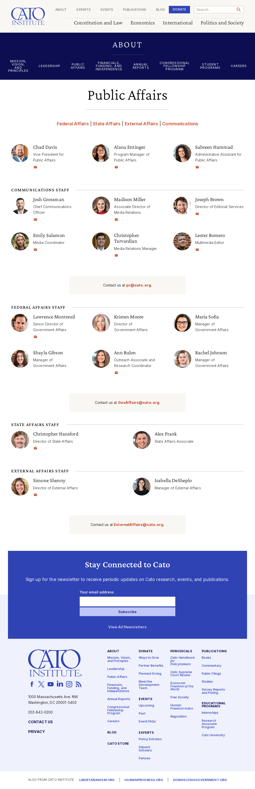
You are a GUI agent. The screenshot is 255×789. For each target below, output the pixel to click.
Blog (160, 9)
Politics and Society (222, 23)
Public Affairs (78, 66)
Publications (134, 9)
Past (142, 713)
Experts (83, 9)
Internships (210, 713)
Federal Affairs (73, 123)
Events (107, 9)
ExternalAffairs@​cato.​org (138, 524)
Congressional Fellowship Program (175, 66)
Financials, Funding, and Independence (109, 66)
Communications (180, 123)
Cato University (213, 735)
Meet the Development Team (149, 685)
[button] (127, 44)
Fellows (144, 758)
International (178, 23)
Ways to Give (149, 657)
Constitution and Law (98, 23)
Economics (142, 23)
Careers (239, 66)
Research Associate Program (209, 724)
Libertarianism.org (97, 780)
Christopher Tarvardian (126, 238)
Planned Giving (150, 673)
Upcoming (146, 705)
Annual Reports (141, 66)
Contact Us (40, 722)
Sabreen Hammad (214, 147)
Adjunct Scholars (145, 749)
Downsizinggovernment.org (200, 780)
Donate (179, 9)
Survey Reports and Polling (213, 691)
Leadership (49, 66)
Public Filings (211, 673)
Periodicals (181, 651)
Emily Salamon (49, 235)
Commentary (211, 665)
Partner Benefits (151, 665)
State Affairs (107, 123)
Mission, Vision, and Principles (18, 66)
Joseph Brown (209, 199)
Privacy (36, 732)
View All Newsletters (127, 627)
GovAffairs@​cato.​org (139, 402)
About (61, 9)
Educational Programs (214, 705)
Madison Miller (129, 199)
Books (206, 657)
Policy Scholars (150, 739)
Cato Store (118, 743)
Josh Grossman (48, 199)
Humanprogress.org (144, 780)
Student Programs (210, 66)
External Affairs (141, 123)
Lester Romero (210, 235)
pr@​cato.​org (138, 285)
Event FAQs (147, 721)
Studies (207, 681)
